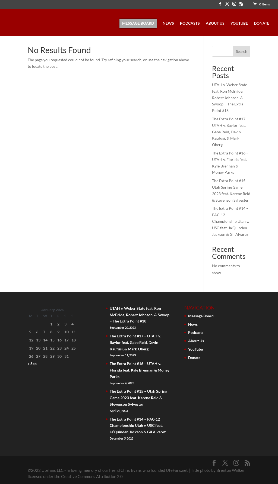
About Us (215, 23)
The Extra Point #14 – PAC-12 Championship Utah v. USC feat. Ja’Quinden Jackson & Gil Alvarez (230, 221)
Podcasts (190, 23)
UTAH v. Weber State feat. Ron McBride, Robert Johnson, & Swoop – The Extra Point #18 (229, 97)
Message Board (138, 23)
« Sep (32, 363)
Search (241, 51)
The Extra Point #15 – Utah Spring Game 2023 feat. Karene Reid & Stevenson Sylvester (138, 397)
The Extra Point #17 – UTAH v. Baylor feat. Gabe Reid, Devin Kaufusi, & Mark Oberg (230, 132)
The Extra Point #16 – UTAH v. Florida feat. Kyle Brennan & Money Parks (139, 370)
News (168, 23)
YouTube (239, 23)
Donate (261, 23)
